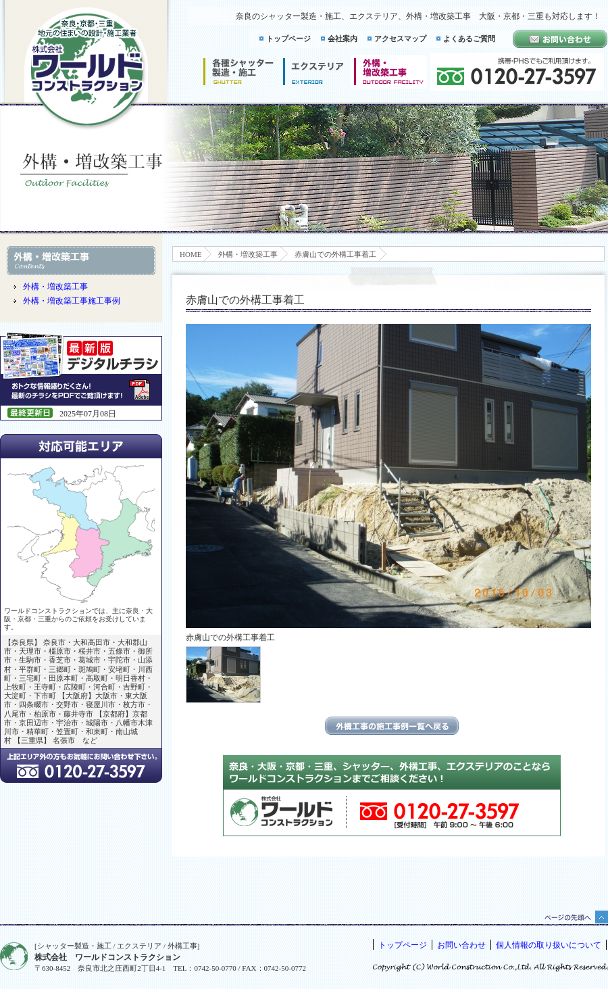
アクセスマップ (400, 38)
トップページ (288, 38)
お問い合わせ (461, 945)
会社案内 (342, 38)
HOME (190, 254)
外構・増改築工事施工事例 (71, 301)
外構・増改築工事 (248, 254)
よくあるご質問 (469, 38)
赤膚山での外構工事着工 (335, 254)
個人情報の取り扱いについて (548, 945)
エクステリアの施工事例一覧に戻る (392, 726)
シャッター (238, 72)
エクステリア (313, 72)
